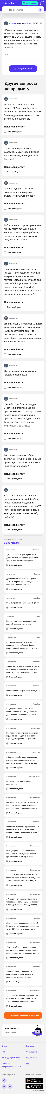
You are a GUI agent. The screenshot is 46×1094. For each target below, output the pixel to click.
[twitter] (4, 1086)
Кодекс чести (31, 1058)
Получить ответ (23, 68)
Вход (42, 3)
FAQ (4, 1052)
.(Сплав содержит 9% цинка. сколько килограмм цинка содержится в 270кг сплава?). (20, 192)
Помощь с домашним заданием (23, 1015)
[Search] (5, 9)
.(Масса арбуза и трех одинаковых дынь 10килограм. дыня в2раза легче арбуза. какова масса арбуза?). (22, 557)
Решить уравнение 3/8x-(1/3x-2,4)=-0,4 (22, 603)
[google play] (34, 1082)
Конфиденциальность (11, 1058)
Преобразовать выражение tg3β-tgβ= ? (23, 690)
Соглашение (31, 1052)
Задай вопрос (30, 3)
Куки (28, 1064)
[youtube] (10, 1086)
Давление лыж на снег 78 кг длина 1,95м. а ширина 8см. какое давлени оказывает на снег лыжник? (22, 582)
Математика (11, 99)
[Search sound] (40, 10)
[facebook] (4, 1080)
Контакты (30, 1046)
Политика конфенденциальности (11, 1065)
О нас (4, 1046)
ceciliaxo (27, 23)
